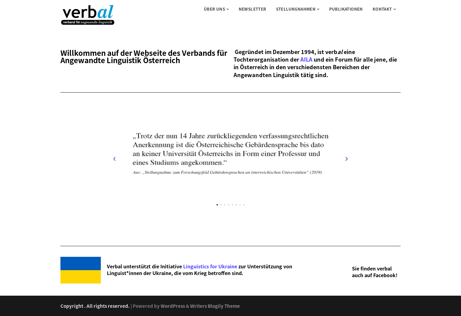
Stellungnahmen (296, 9)
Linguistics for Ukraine (210, 266)
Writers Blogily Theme (215, 306)
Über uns (214, 9)
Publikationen (346, 9)
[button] (171, 197)
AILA (306, 59)
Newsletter (252, 9)
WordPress (173, 306)
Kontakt (382, 9)
